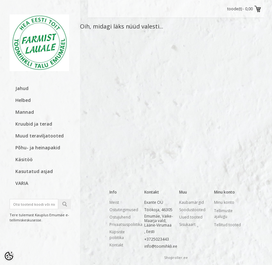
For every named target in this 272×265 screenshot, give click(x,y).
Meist (114, 202)
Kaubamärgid (191, 202)
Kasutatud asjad (34, 171)
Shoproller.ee (176, 257)
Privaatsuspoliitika (125, 224)
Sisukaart (187, 224)
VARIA (21, 183)
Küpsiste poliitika (117, 234)
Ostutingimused (123, 209)
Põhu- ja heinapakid (37, 148)
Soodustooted (192, 209)
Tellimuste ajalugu (223, 213)
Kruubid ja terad (33, 124)
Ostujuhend (120, 217)
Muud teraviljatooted (39, 136)
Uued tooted (191, 217)
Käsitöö (24, 159)
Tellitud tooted (227, 225)
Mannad (24, 112)
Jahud (21, 88)
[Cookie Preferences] (9, 256)
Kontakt (116, 245)
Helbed (23, 100)
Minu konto (224, 202)
